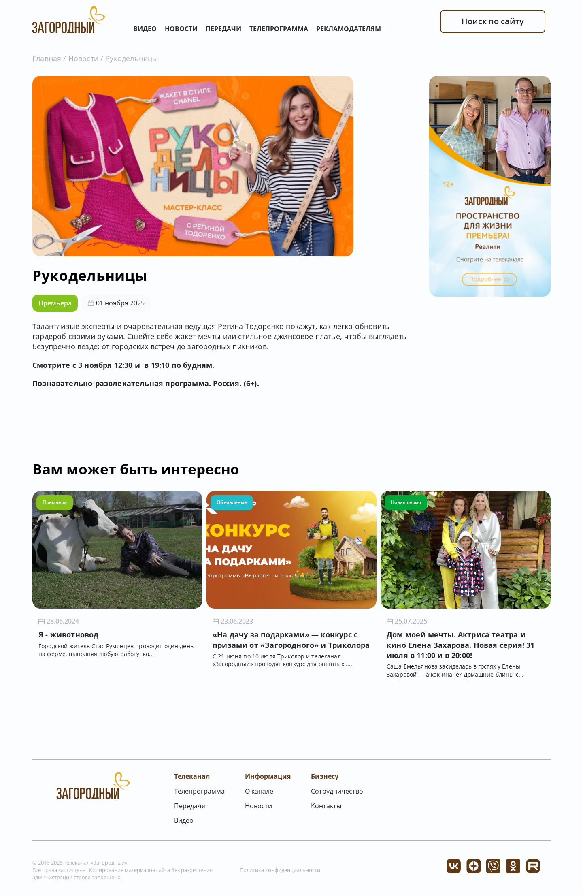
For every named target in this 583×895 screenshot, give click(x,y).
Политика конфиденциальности (280, 870)
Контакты (326, 805)
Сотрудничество (337, 791)
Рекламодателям (348, 28)
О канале (259, 791)
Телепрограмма (278, 28)
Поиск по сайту (493, 21)
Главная (46, 58)
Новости (181, 28)
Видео (145, 28)
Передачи (223, 28)
